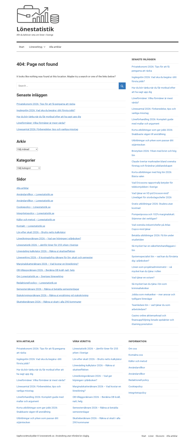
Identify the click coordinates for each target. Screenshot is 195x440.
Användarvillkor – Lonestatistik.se (35, 194)
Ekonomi (160, 436)
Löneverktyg (37, 46)
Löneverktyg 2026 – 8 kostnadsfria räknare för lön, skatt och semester (55, 257)
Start (21, 46)
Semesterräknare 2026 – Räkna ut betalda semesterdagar (48, 289)
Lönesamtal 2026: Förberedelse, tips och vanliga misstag (47, 129)
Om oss (133, 348)
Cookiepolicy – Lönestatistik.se (33, 207)
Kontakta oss (136, 354)
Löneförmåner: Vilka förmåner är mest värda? (41, 122)
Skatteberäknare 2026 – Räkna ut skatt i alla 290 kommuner (49, 301)
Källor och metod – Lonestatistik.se (36, 219)
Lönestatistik (35, 29)
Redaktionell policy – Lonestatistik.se (37, 282)
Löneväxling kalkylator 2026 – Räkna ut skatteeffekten (46, 251)
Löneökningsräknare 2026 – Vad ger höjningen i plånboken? (49, 238)
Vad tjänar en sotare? (143, 277)
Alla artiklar (55, 46)
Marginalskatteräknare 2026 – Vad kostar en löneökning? (47, 263)
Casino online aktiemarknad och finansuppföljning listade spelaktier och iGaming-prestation (153, 320)
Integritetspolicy (137, 392)
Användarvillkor (137, 367)
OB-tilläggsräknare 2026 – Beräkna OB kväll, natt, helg (46, 270)
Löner (151, 436)
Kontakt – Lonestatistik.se (31, 226)
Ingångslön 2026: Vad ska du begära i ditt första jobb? (46, 110)
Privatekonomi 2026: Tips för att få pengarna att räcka (46, 104)
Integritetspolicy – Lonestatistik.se (35, 213)
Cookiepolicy (136, 386)
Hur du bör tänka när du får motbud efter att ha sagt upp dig (49, 116)
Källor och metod (138, 361)
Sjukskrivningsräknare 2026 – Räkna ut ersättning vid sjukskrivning (52, 295)
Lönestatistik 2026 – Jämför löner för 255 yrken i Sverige (47, 244)
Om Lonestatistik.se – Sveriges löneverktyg (40, 276)
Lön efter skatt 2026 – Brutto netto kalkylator (41, 232)
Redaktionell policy (139, 380)
